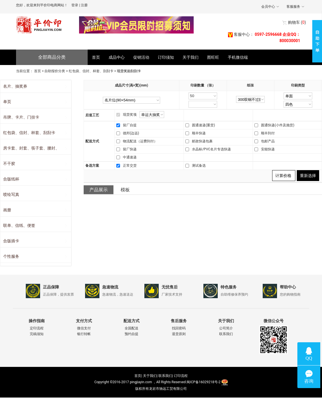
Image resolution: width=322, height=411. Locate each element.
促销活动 (141, 57)
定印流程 (37, 328)
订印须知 (166, 57)
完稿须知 (37, 334)
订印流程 (181, 376)
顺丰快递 (199, 133)
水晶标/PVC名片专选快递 (211, 149)
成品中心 (117, 57)
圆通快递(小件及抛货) (277, 125)
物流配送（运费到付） (140, 141)
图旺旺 (213, 57)
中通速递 (130, 157)
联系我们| (165, 376)
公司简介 (226, 328)
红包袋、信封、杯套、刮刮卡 (91, 71)
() (297, 22)
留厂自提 (130, 125)
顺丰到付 (268, 133)
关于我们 (190, 57)
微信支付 (84, 328)
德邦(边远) (131, 133)
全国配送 (131, 328)
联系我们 (226, 334)
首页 (96, 57)
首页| (138, 376)
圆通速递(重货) (203, 125)
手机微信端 (238, 57)
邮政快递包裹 (202, 141)
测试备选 (199, 166)
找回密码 (179, 328)
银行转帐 (84, 334)
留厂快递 (130, 149)
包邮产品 (268, 141)
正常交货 (130, 166)
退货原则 (179, 334)
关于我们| (150, 376)
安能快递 (268, 149)
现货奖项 (130, 115)
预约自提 (131, 334)
